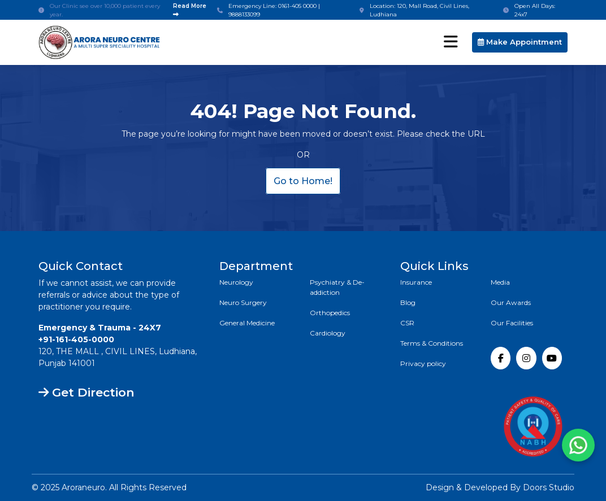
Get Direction (86, 392)
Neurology (236, 282)
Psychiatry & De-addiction (337, 287)
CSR (407, 323)
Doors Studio (548, 487)
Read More (189, 9)
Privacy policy (423, 363)
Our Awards (511, 302)
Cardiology (327, 333)
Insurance (416, 282)
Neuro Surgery (243, 302)
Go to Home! (303, 181)
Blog (407, 302)
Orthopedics (330, 312)
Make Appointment (520, 41)
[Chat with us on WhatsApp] (578, 445)
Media (500, 282)
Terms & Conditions (431, 343)
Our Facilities (512, 323)
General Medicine (247, 323)
